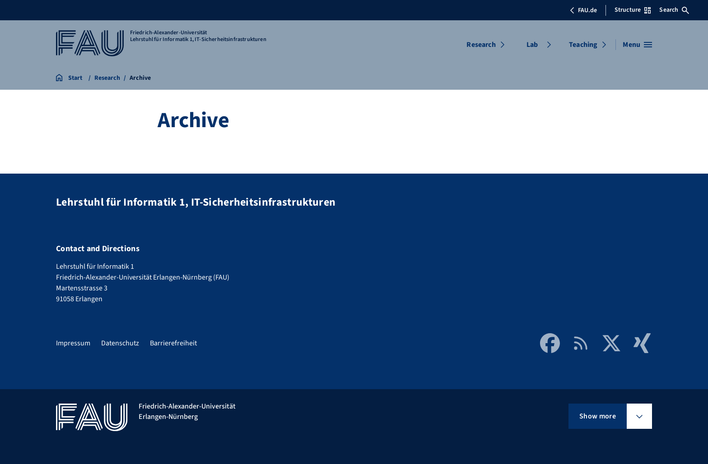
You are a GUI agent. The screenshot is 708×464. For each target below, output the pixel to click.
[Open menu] (637, 45)
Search (674, 9)
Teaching (583, 45)
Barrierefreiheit (173, 343)
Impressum (73, 343)
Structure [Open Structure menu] (633, 9)
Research (480, 45)
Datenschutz (120, 343)
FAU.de (583, 10)
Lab (532, 45)
